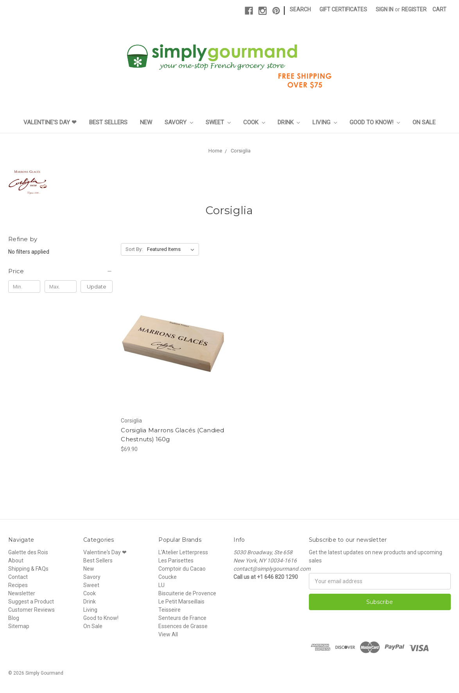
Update (96, 286)
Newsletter (21, 593)
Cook (254, 122)
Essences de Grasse (183, 626)
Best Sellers (108, 122)
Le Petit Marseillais (181, 601)
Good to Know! (375, 122)
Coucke (167, 577)
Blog (13, 618)
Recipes (18, 585)
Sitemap (18, 626)
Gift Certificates (343, 9)
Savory (179, 122)
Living (324, 122)
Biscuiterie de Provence (187, 593)
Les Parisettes (176, 560)
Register (414, 9)
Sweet (218, 122)
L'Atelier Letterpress (183, 552)
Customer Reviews (31, 610)
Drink (289, 122)
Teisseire (169, 610)
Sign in (384, 9)
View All (168, 634)
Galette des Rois (28, 552)
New (146, 122)
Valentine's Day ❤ (50, 122)
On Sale (424, 122)
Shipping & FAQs (28, 569)
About (15, 560)
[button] (60, 271)
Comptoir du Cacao (182, 569)
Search (300, 9)
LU (161, 585)
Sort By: (134, 249)
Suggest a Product (31, 601)
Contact (18, 577)
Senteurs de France (182, 618)
